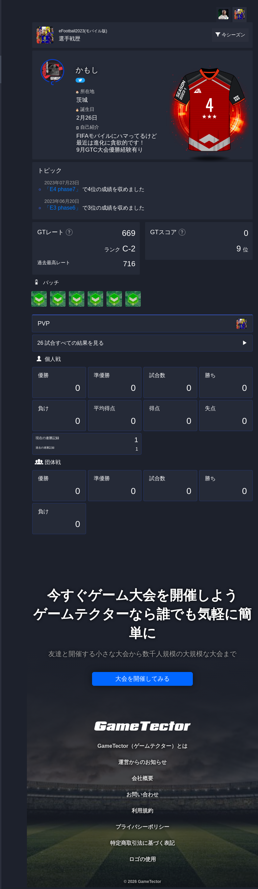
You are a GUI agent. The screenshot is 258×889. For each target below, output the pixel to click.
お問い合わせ (142, 794)
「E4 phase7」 (62, 189)
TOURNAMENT (13, 47)
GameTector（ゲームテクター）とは (142, 746)
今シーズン (233, 34)
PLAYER (13, 75)
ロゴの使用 (142, 859)
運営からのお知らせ (142, 762)
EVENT (13, 158)
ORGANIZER (13, 102)
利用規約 (142, 811)
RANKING (13, 130)
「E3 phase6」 (62, 208)
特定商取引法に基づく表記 (142, 843)
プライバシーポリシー (142, 827)
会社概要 (142, 778)
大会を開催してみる (142, 678)
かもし (87, 70)
